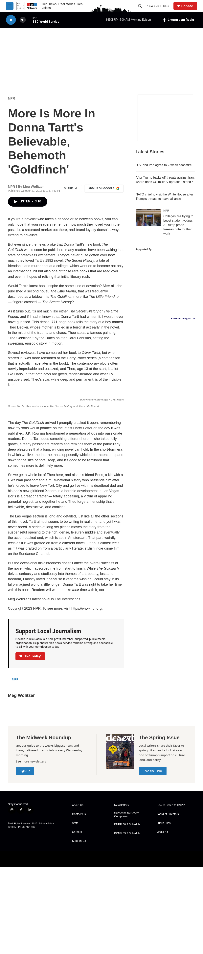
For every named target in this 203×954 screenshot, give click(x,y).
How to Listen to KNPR (170, 892)
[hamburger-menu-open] (9, 6)
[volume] (22, 19)
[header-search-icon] (140, 6)
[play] (11, 20)
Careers (77, 918)
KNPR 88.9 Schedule (127, 911)
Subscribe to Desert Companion (126, 901)
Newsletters (158, 5)
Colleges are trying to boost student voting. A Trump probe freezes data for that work (178, 225)
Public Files (163, 909)
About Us (77, 892)
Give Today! (30, 743)
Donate (187, 6)
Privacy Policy (46, 910)
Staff (75, 909)
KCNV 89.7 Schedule (127, 920)
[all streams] (178, 20)
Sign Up (25, 858)
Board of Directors (167, 900)
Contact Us (79, 900)
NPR (11, 98)
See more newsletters (31, 848)
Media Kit (162, 918)
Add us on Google (104, 188)
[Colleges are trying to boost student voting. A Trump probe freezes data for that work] (148, 217)
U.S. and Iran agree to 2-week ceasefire (164, 165)
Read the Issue (153, 858)
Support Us (79, 927)
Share (71, 188)
